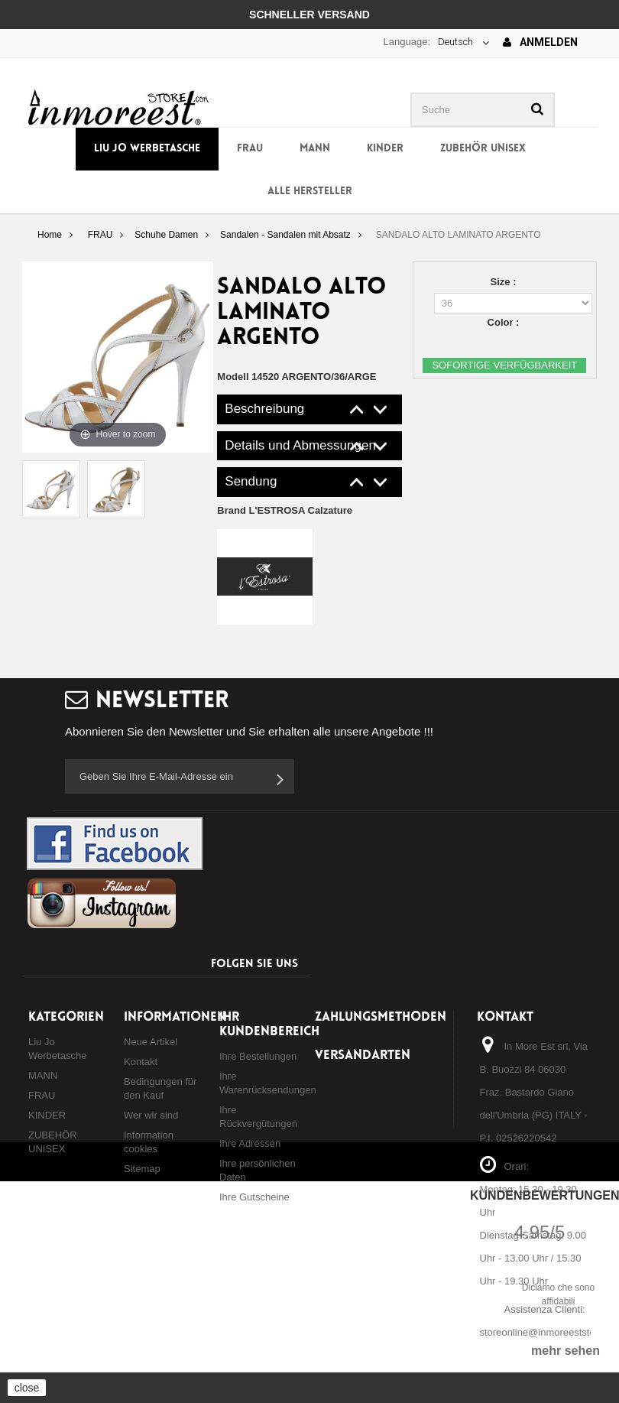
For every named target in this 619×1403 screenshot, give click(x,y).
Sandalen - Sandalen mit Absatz (285, 234)
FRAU (250, 148)
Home (49, 234)
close (27, 1388)
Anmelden (540, 42)
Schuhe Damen (166, 234)
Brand (284, 510)
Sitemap (142, 1168)
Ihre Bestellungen (258, 1056)
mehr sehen (565, 1350)
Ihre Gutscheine (254, 1197)
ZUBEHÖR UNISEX (483, 148)
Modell (232, 376)
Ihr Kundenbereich (269, 1024)
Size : (505, 281)
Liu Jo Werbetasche (147, 148)
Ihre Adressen (249, 1143)
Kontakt (140, 1061)
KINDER (385, 148)
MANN (315, 148)
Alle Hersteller (309, 191)
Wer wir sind (151, 1115)
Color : (505, 322)
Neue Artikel (150, 1041)
